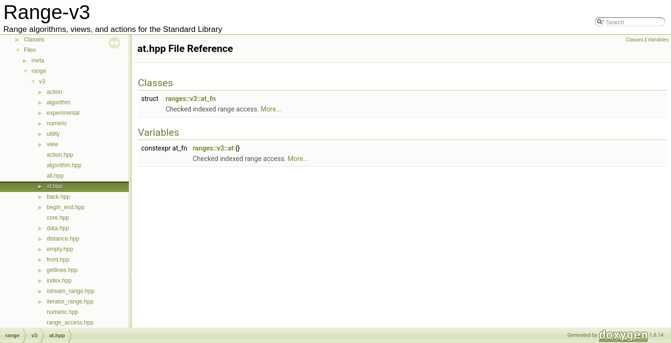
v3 (42, 81)
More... (270, 109)
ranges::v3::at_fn (190, 98)
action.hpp (60, 154)
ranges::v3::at (213, 148)
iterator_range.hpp (70, 301)
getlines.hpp (62, 270)
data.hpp (58, 228)
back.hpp (58, 196)
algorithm (58, 102)
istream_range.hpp (70, 291)
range (38, 71)
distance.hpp (63, 238)
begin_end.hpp (65, 207)
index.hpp (59, 280)
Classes (34, 39)
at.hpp (54, 186)
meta (37, 60)
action (54, 92)
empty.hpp (60, 249)
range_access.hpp (70, 322)
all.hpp (55, 175)
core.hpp (58, 217)
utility (53, 134)
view (52, 144)
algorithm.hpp (64, 165)
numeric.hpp (62, 312)
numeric (57, 123)
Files (30, 50)
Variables (658, 40)
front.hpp (58, 259)
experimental (63, 113)
